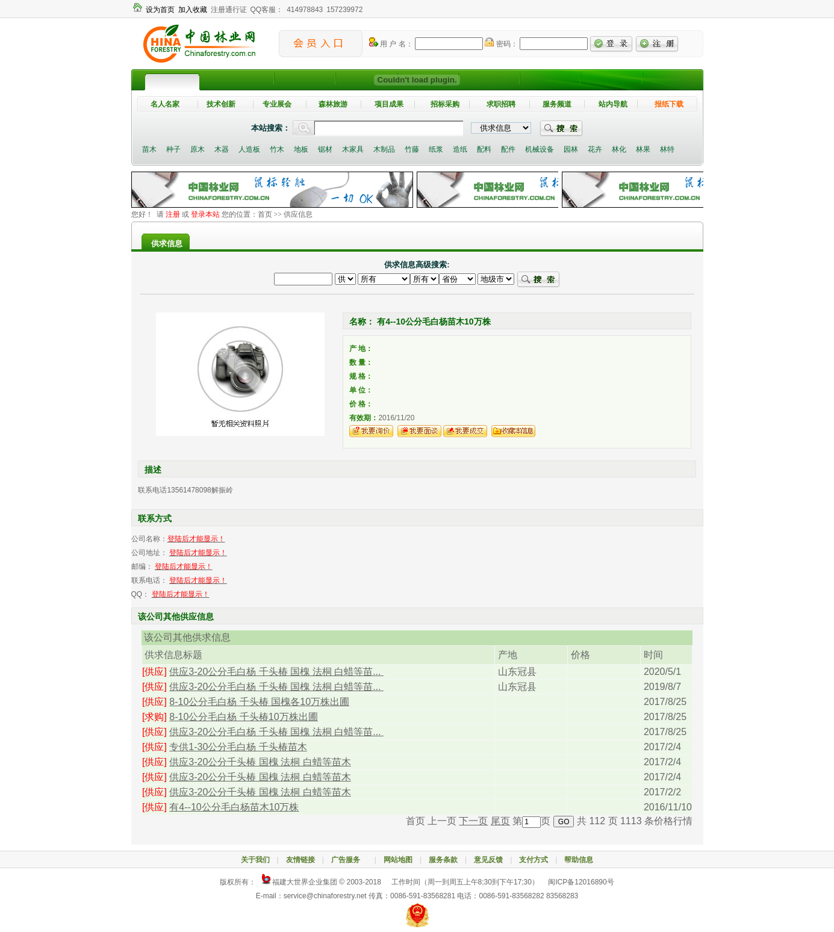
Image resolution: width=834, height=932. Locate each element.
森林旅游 (333, 104)
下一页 (473, 821)
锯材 (325, 149)
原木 (197, 149)
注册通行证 (229, 9)
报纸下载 (669, 104)
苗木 (149, 149)
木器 (221, 149)
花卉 (595, 149)
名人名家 (165, 104)
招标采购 (445, 104)
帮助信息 (578, 860)
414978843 (305, 9)
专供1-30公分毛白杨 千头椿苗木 (238, 747)
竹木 (277, 149)
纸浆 (436, 149)
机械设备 (539, 149)
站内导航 (613, 104)
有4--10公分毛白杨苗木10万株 (234, 807)
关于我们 (255, 860)
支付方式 (533, 860)
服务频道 (557, 104)
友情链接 (300, 860)
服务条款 (443, 860)
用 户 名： (391, 44)
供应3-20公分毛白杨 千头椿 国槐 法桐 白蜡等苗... (276, 671)
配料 (484, 149)
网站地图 (398, 860)
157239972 (344, 9)
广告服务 (349, 860)
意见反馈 (488, 860)
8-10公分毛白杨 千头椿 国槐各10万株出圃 (259, 702)
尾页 (500, 821)
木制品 (384, 149)
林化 (619, 149)
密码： (501, 44)
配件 (508, 149)
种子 (173, 149)
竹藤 (412, 149)
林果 (643, 149)
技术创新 (221, 104)
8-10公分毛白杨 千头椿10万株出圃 (243, 717)
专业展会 (277, 104)
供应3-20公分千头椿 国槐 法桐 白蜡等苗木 (259, 762)
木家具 (353, 149)
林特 (667, 149)
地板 (301, 149)
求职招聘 (501, 104)
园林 (571, 149)
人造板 (249, 149)
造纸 (460, 149)
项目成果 (389, 104)
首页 (265, 214)
